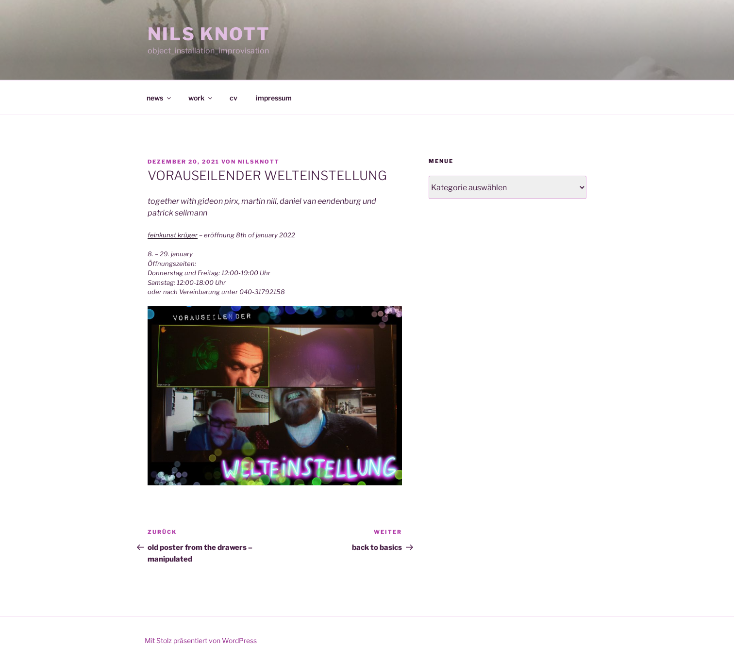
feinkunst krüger (173, 235)
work (201, 98)
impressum (274, 98)
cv (233, 98)
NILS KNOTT (209, 34)
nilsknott (259, 161)
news (159, 98)
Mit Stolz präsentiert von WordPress (201, 640)
